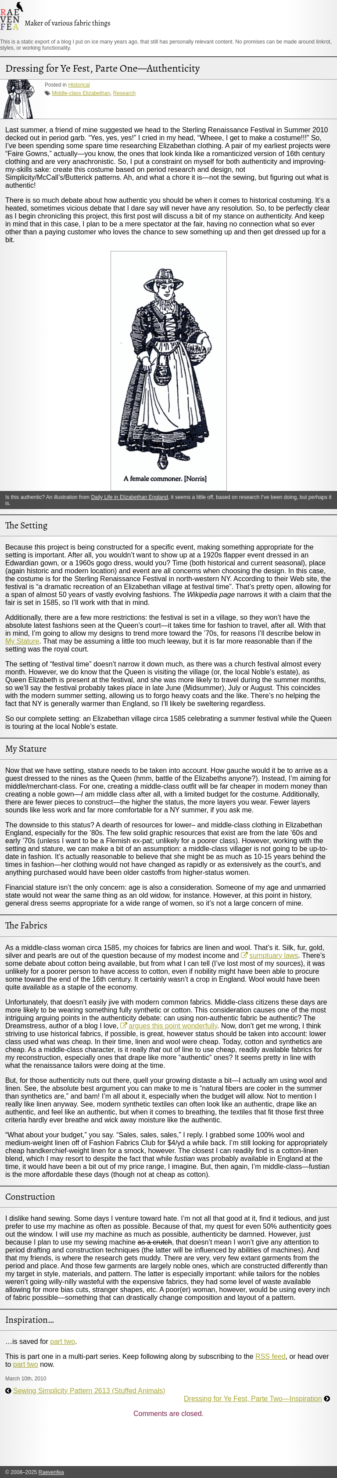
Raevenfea (51, 1472)
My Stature (22, 641)
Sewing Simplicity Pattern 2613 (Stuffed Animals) (89, 1390)
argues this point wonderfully (173, 1026)
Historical (79, 85)
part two (62, 1341)
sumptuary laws (273, 955)
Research (124, 93)
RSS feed (270, 1356)
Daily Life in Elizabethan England (129, 497)
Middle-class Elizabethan (81, 93)
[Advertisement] (165, 1444)
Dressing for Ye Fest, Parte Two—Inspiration (253, 1398)
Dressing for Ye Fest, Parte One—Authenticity (102, 68)
